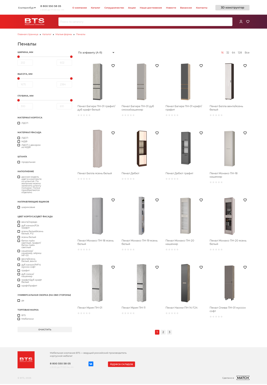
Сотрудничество (114, 7)
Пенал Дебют (130, 173)
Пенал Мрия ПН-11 (133, 307)
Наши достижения (151, 7)
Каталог (95, 7)
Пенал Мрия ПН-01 (89, 307)
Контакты (201, 7)
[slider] (18, 56)
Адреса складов (121, 364)
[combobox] (145, 22)
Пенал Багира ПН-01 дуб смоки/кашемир (138, 108)
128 (240, 52)
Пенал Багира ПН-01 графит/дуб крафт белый (96, 108)
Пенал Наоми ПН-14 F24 (182, 307)
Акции (132, 7)
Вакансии (186, 7)
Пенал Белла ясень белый (94, 173)
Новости (171, 7)
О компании (79, 7)
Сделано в (235, 378)
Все (247, 52)
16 (222, 52)
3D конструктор (232, 7)
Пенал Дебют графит (179, 173)
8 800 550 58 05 (50, 6)
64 (233, 52)
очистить (44, 329)
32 (227, 52)
